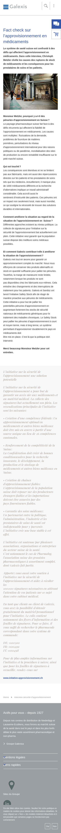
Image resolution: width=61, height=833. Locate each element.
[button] (54, 6)
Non (55, 826)
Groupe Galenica (15, 743)
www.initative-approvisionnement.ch (23, 678)
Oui (47, 826)
